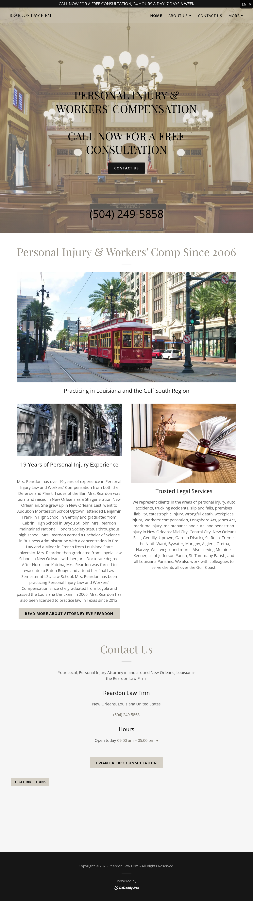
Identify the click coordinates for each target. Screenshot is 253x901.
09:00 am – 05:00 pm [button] (136, 740)
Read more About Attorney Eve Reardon (69, 613)
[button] (180, 15)
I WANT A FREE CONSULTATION (126, 762)
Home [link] (156, 15)
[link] (30, 15)
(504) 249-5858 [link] (126, 213)
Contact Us (126, 168)
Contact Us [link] (210, 15)
